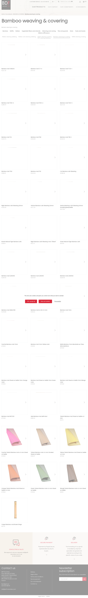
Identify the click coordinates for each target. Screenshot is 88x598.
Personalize (57, 301)
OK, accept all (31, 301)
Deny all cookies (45, 301)
